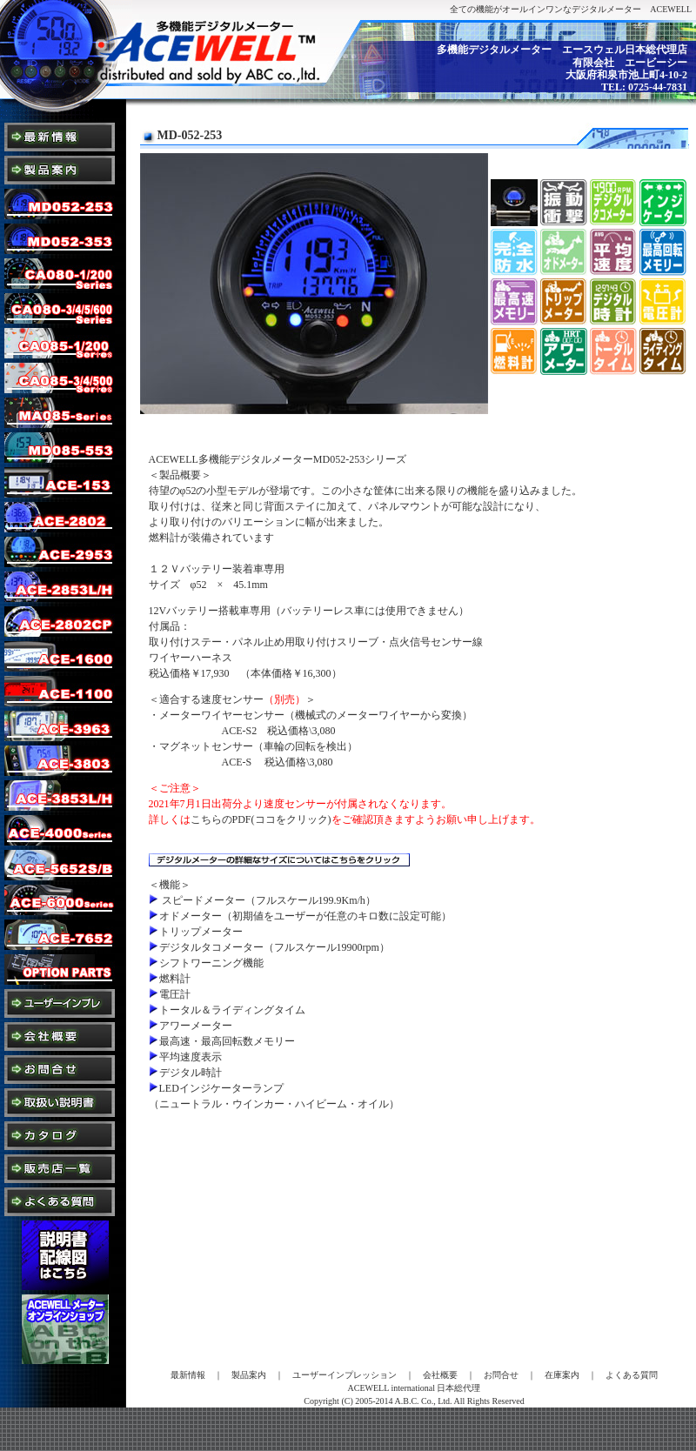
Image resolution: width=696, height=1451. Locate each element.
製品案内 (248, 1375)
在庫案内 (562, 1375)
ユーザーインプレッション (344, 1375)
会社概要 (440, 1375)
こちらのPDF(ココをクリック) (261, 819)
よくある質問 (632, 1375)
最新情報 (188, 1375)
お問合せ (501, 1375)
